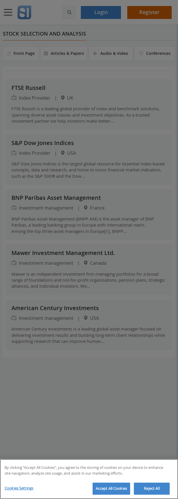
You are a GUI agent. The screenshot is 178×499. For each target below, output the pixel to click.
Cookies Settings (19, 488)
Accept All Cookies (111, 488)
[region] (89, 479)
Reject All (151, 488)
